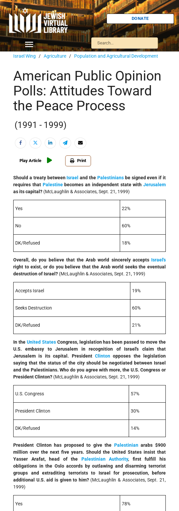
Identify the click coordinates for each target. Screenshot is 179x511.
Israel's (158, 259)
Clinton (102, 356)
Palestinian (126, 445)
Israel (72, 177)
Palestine (53, 184)
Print (78, 160)
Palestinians (110, 177)
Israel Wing (24, 56)
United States (41, 342)
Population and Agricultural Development (116, 56)
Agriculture (55, 56)
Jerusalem (154, 184)
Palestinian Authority (104, 459)
